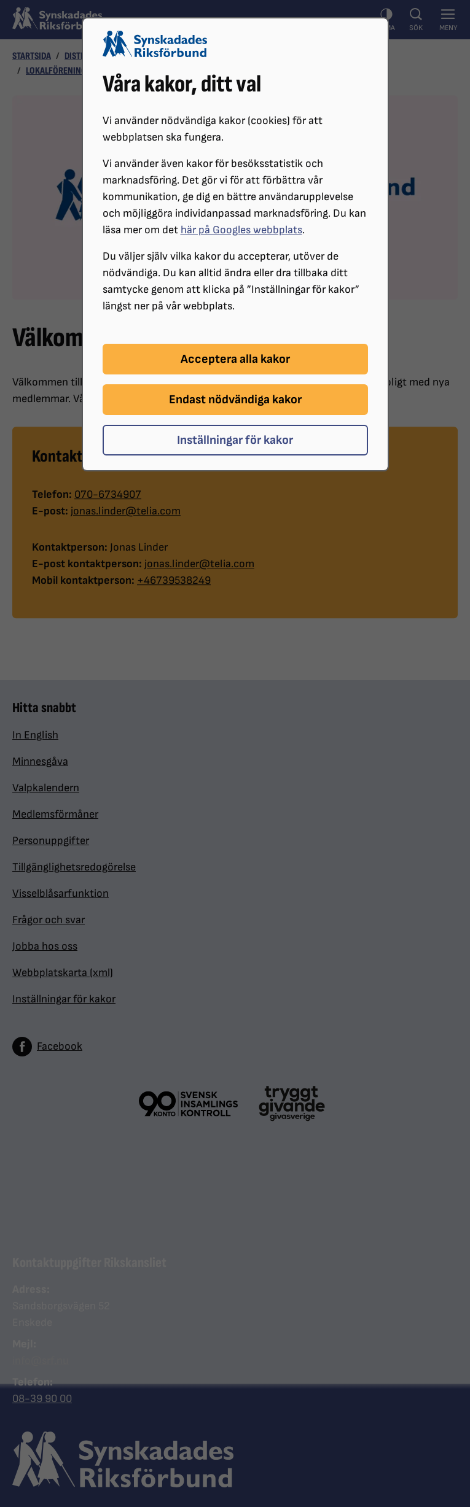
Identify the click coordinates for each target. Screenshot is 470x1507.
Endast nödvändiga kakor (235, 399)
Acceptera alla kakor (235, 359)
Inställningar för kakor (235, 440)
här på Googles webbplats (241, 229)
